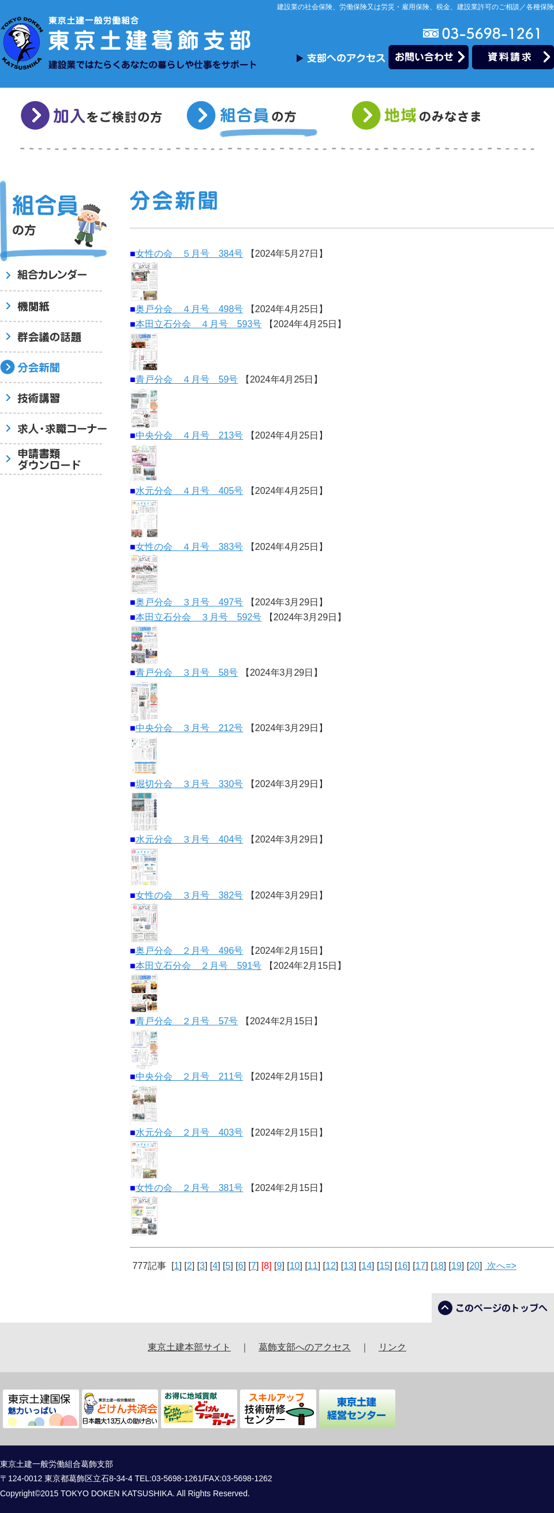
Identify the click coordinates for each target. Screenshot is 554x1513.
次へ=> (500, 1266)
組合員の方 (258, 119)
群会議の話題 (53, 338)
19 (456, 1266)
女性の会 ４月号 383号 (190, 547)
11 (313, 1266)
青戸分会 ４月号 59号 (187, 379)
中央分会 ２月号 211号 (190, 1076)
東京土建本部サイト (189, 1347)
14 (366, 1266)
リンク (392, 1347)
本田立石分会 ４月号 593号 (199, 324)
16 (403, 1266)
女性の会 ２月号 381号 (190, 1188)
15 (384, 1266)
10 (295, 1266)
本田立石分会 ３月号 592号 (199, 617)
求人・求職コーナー (53, 429)
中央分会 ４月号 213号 (190, 435)
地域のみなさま (424, 119)
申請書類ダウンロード (53, 460)
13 (348, 1266)
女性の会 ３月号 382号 (190, 895)
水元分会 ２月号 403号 (190, 1132)
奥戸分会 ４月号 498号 (190, 309)
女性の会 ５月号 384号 (190, 254)
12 (330, 1266)
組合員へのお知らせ (53, 276)
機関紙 (53, 307)
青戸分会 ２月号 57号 (187, 1021)
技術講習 (53, 399)
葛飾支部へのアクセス (305, 1347)
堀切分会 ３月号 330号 (190, 784)
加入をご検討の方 (93, 119)
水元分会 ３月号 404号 (190, 839)
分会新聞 (53, 368)
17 (420, 1266)
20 (474, 1266)
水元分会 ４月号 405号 (190, 491)
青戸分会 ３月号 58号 (187, 672)
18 (438, 1266)
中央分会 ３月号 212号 (190, 728)
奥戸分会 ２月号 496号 (190, 951)
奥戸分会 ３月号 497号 (190, 602)
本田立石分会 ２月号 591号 (199, 966)
